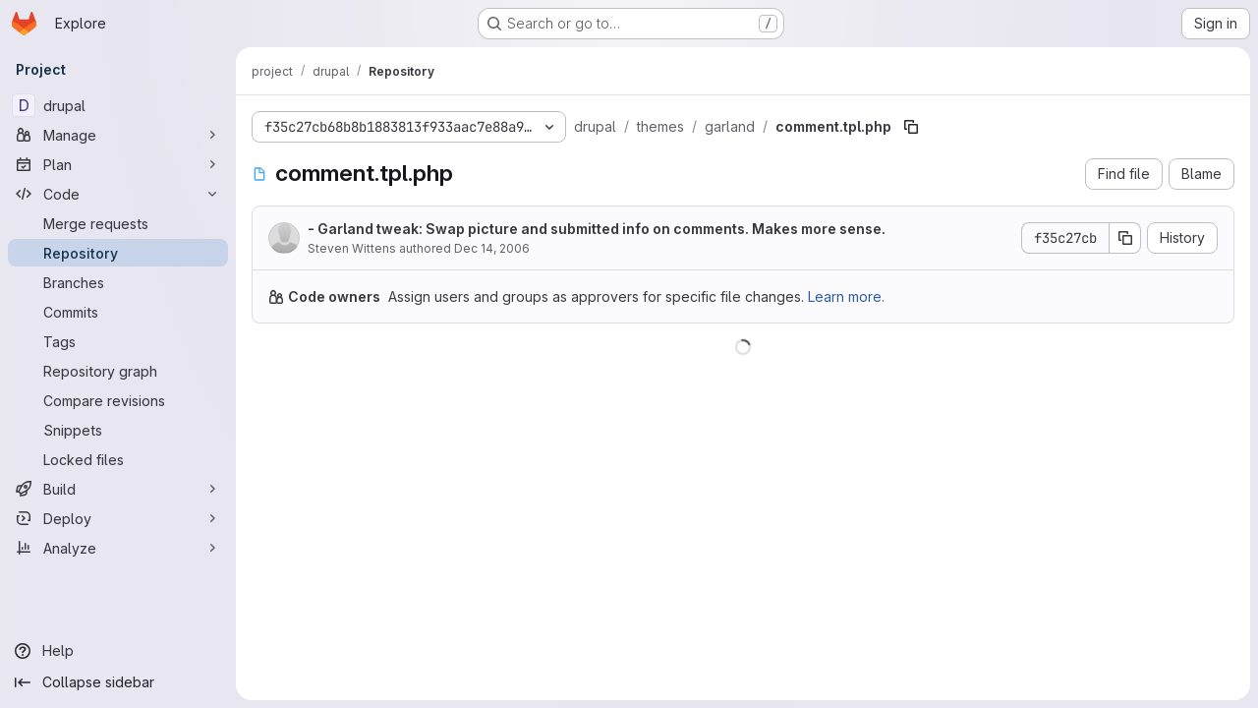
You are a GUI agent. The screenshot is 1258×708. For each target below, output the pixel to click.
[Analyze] (118, 547)
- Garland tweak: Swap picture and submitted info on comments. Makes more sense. (597, 228)
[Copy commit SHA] (1125, 238)
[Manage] (118, 134)
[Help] (118, 651)
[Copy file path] (911, 127)
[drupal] (118, 105)
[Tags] (118, 341)
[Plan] (118, 164)
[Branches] (118, 282)
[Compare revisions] (118, 400)
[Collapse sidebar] (118, 682)
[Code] (118, 193)
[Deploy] (118, 518)
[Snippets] (118, 429)
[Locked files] (118, 459)
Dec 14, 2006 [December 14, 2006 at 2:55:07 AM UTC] (492, 248)
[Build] (118, 488)
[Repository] (118, 252)
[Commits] (118, 311)
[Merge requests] (118, 223)
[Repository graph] (118, 370)
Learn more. (846, 296)
